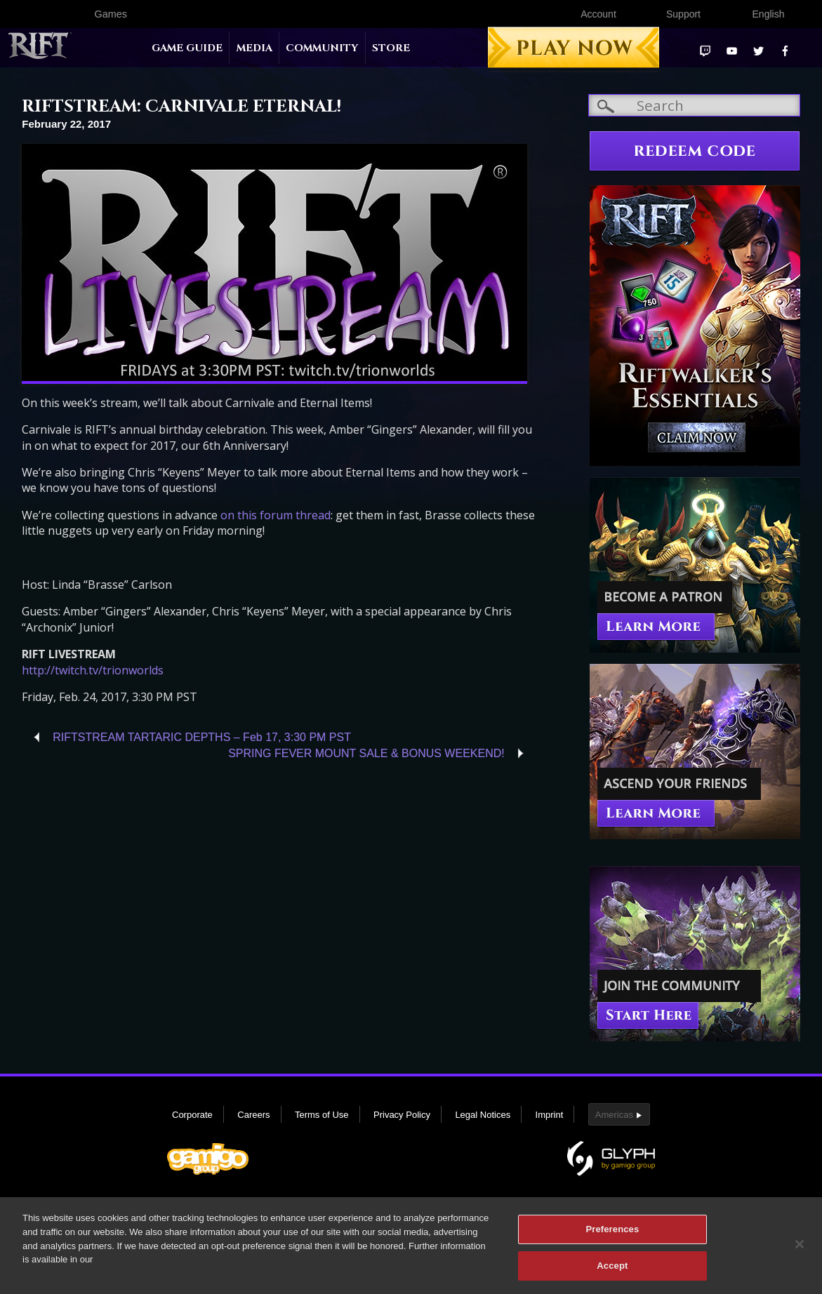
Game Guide (187, 48)
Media (254, 48)
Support (683, 14)
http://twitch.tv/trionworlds (93, 670)
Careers (253, 1114)
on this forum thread (275, 515)
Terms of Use (322, 1114)
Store (391, 48)
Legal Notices (482, 1114)
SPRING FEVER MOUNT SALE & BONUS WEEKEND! (366, 753)
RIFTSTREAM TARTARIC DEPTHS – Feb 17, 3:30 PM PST (202, 737)
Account (598, 14)
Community (322, 48)
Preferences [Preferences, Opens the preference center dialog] (612, 1235)
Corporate (192, 1114)
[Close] (799, 1250)
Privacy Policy (401, 1114)
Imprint (550, 1114)
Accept (612, 1272)
